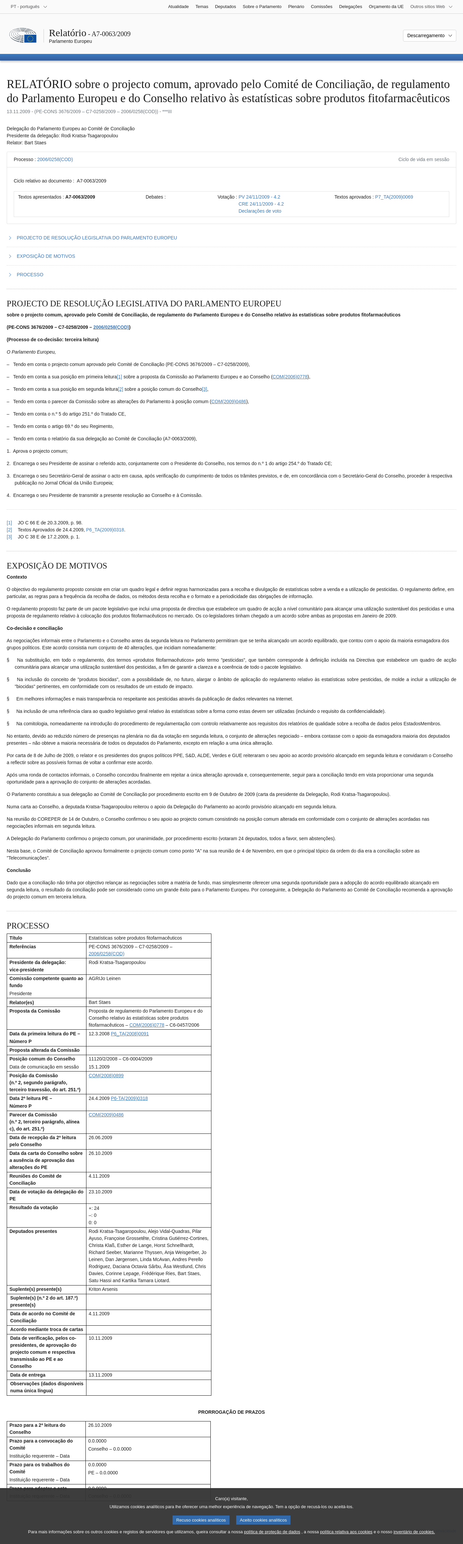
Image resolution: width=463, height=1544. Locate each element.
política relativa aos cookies (346, 1537)
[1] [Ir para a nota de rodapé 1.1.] (119, 376)
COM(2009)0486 (228, 401)
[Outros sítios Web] (431, 6)
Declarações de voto (260, 211)
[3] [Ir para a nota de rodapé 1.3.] (204, 389)
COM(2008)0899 (106, 1075)
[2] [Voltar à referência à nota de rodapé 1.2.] (9, 529)
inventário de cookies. (414, 1537)
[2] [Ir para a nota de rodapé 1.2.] (120, 389)
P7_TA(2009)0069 (394, 197)
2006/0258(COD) (55, 159)
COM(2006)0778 (290, 376)
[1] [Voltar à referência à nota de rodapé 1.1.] (9, 522)
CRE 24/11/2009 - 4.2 (261, 204)
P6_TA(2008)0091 (130, 1033)
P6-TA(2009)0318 (129, 1098)
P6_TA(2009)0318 (105, 529)
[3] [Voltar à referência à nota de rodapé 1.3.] (9, 536)
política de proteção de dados (272, 1537)
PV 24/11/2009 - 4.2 (259, 197)
